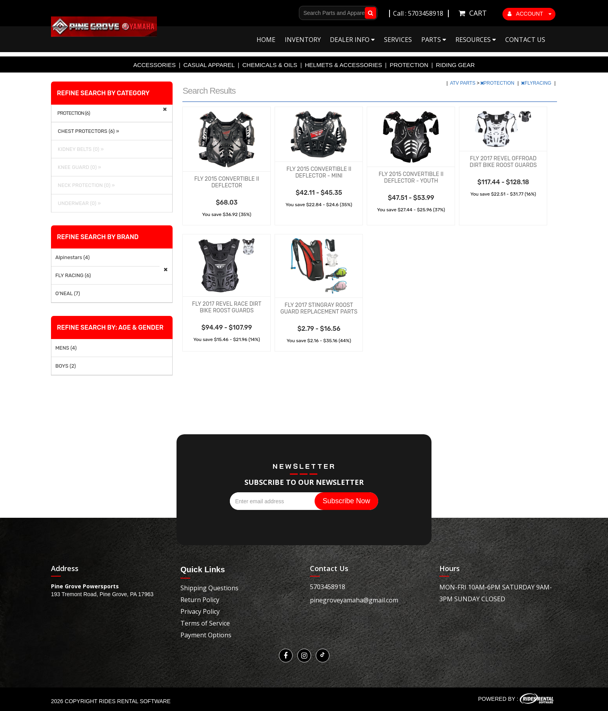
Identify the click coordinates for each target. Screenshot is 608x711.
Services (398, 39)
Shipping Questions (209, 587)
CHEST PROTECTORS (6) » (87, 131)
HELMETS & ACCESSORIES (343, 65)
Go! (369, 13)
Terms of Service (205, 623)
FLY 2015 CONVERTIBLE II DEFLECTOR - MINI (318, 172)
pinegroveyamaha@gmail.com (354, 600)
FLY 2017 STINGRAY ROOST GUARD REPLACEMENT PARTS (318, 308)
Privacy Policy (200, 611)
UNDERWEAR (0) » (78, 203)
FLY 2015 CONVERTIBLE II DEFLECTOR (226, 182)
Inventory (303, 39)
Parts (433, 39)
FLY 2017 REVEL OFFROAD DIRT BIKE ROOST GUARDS (503, 162)
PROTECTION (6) (73, 113)
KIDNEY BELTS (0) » (79, 149)
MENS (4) (65, 348)
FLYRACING (536, 83)
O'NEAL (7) (67, 293)
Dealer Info (352, 39)
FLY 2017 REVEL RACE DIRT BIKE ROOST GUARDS (227, 307)
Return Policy (199, 599)
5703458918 (327, 586)
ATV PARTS (463, 83)
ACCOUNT (530, 14)
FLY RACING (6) (73, 275)
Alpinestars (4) (72, 257)
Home (266, 39)
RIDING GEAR (455, 65)
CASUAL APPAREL (209, 65)
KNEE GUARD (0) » (78, 167)
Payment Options (205, 634)
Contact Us (525, 39)
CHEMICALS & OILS (269, 65)
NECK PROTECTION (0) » (85, 185)
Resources (475, 39)
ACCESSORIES (154, 65)
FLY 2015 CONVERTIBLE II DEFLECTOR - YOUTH (411, 177)
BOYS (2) (65, 366)
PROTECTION (409, 65)
